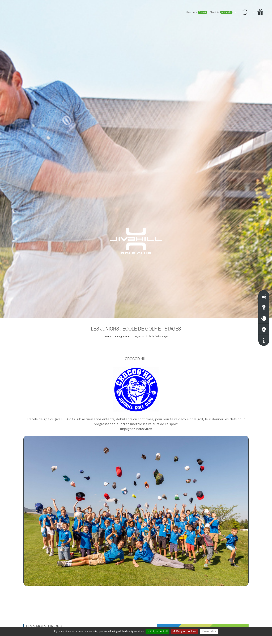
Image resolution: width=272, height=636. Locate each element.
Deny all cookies (184, 631)
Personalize (209, 631)
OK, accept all (157, 631)
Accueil (107, 336)
